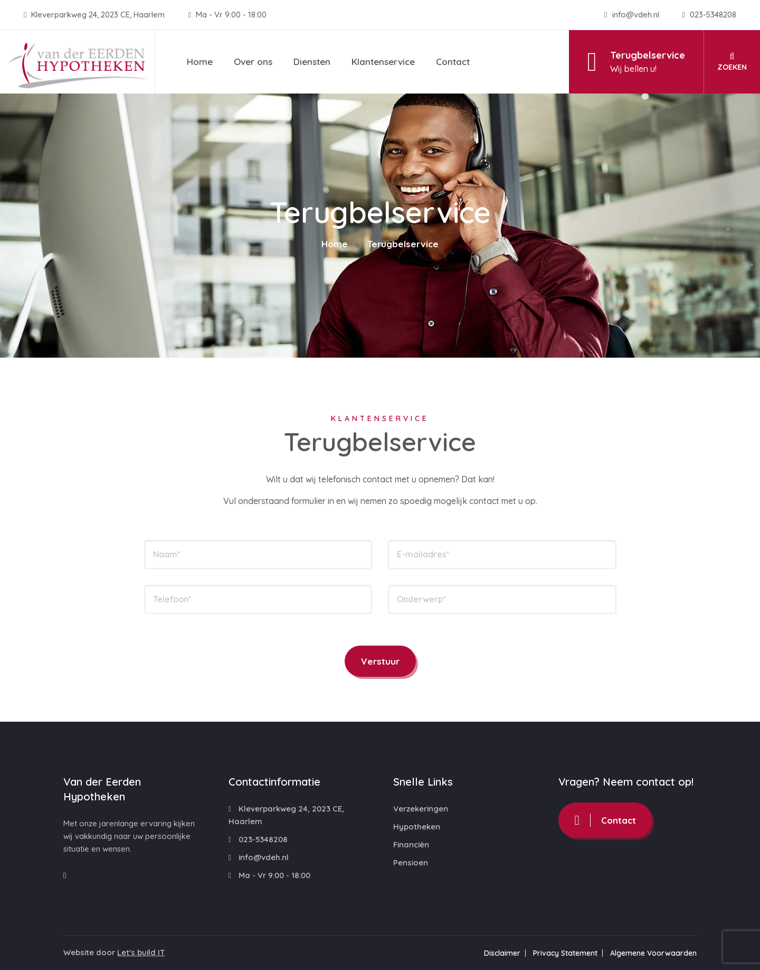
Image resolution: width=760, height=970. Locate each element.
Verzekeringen (420, 809)
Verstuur (380, 661)
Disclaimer (502, 953)
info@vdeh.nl (632, 15)
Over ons (253, 61)
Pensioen (410, 862)
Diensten (311, 61)
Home (200, 61)
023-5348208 (709, 15)
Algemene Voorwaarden (653, 953)
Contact (453, 61)
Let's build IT (141, 952)
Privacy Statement (565, 953)
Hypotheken (416, 827)
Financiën (411, 845)
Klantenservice (383, 61)
